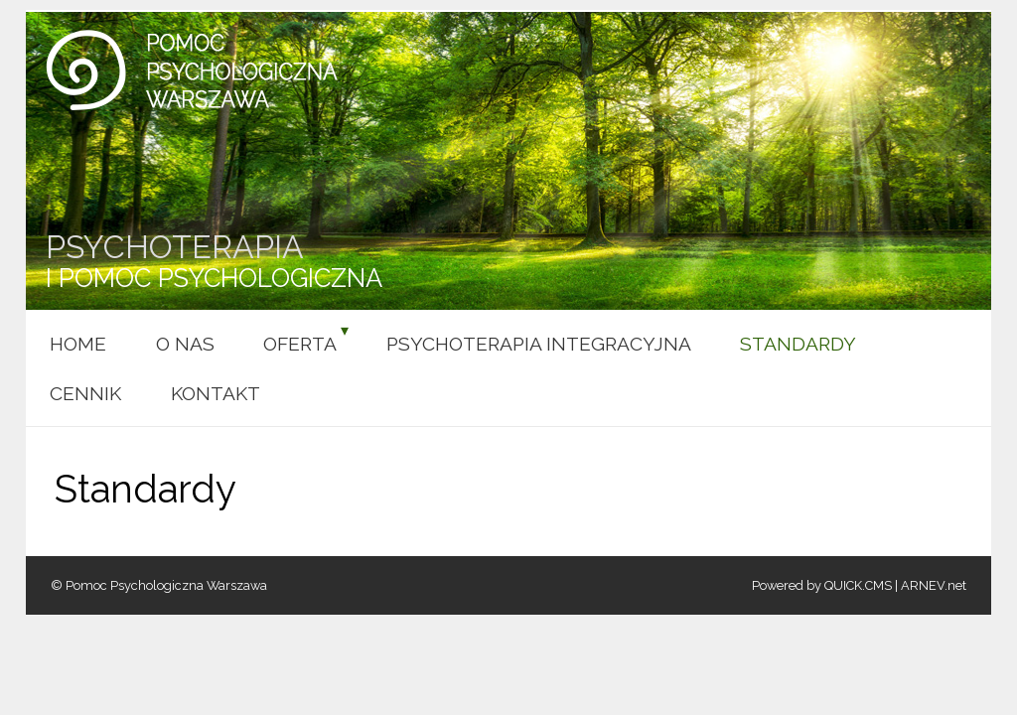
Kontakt (215, 393)
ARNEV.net (933, 585)
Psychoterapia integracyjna (538, 344)
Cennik (85, 393)
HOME (78, 344)
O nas (185, 344)
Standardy (798, 344)
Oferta (300, 344)
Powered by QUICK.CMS (822, 585)
